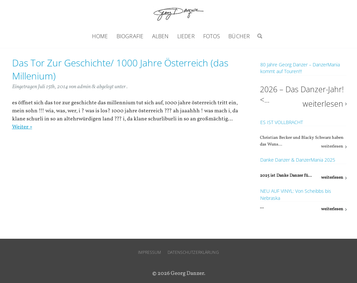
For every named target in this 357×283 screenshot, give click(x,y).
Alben (160, 36)
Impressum (149, 252)
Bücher (239, 36)
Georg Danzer (178, 14)
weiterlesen (323, 104)
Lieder (186, 36)
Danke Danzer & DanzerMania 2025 (297, 160)
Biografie (130, 36)
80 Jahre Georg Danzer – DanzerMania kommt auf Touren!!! (300, 67)
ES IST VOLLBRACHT (281, 122)
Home (100, 36)
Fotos (211, 36)
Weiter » (22, 127)
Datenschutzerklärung (193, 252)
